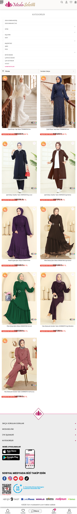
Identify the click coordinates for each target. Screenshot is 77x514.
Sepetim (54, 511)
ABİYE (6, 46)
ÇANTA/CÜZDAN (10, 58)
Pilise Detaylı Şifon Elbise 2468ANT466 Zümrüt (19, 326)
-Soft (26, 503)
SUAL (6, 49)
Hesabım (69, 511)
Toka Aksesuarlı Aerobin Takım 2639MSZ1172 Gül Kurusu (19, 392)
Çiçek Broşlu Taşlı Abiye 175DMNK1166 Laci (57, 129)
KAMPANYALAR (9, 66)
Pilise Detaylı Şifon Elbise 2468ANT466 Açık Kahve (57, 260)
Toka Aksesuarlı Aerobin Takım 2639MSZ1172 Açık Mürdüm (57, 326)
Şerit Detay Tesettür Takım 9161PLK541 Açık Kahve (57, 195)
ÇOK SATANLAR (9, 61)
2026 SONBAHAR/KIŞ (11, 20)
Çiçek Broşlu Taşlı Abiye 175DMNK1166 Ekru (19, 129)
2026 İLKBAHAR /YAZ (11, 23)
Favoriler (23, 511)
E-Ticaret (32, 503)
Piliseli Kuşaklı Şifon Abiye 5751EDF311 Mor (19, 260)
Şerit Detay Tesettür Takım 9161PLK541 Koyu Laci (19, 195)
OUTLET (7, 64)
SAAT (6, 38)
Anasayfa (7, 511)
